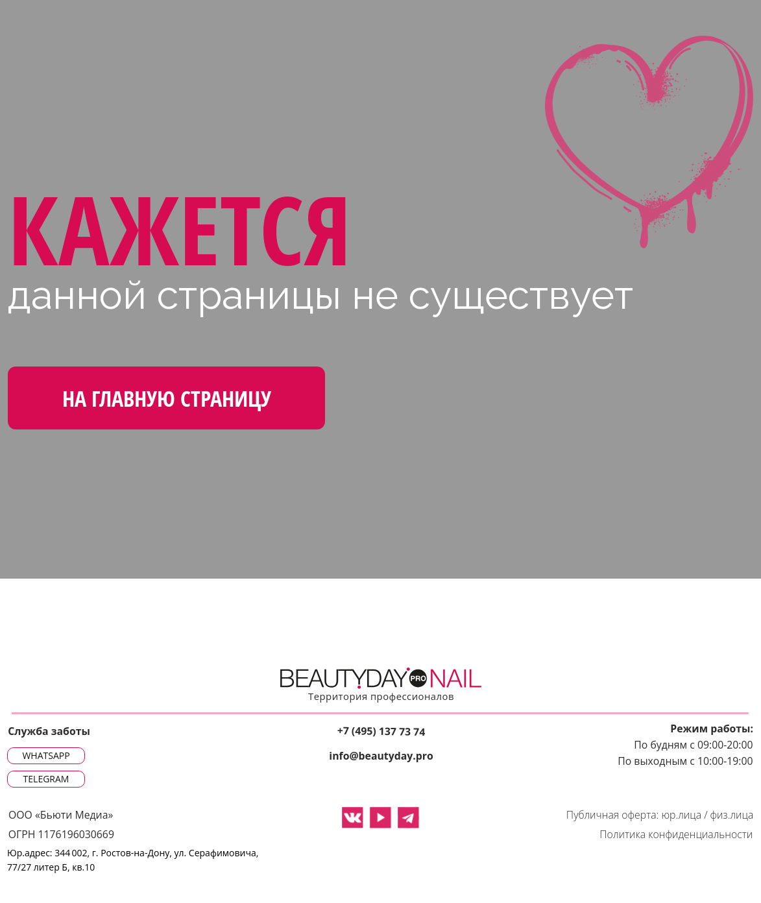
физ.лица (732, 815)
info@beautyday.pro (381, 756)
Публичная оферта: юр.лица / (637, 815)
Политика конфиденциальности (675, 834)
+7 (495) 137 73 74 (381, 730)
